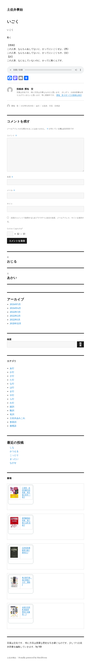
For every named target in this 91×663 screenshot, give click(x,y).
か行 (12, 372)
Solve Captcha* (15, 228)
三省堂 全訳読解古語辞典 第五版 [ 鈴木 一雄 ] (26, 492)
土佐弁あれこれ (17, 418)
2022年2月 (15, 315)
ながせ (13, 462)
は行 (12, 387)
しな (12, 447)
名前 (10, 177)
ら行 (12, 399)
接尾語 (13, 425)
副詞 (12, 406)
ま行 (12, 391)
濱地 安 (14, 106)
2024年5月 (15, 304)
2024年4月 (15, 308)
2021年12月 (15, 323)
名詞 (12, 414)
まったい (14, 459)
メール (11, 190)
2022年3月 (15, 312)
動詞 (12, 410)
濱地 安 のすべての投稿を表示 (69, 95)
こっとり (14, 455)
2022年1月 (15, 319)
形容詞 (13, 422)
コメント (12, 135)
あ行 (38, 106)
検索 (9, 339)
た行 (12, 379)
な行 (12, 383)
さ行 (12, 376)
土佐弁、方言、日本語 (51, 106)
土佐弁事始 (15, 10)
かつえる (14, 451)
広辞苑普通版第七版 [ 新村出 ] (26, 550)
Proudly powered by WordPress (32, 658)
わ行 (12, 402)
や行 (12, 395)
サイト (10, 204)
